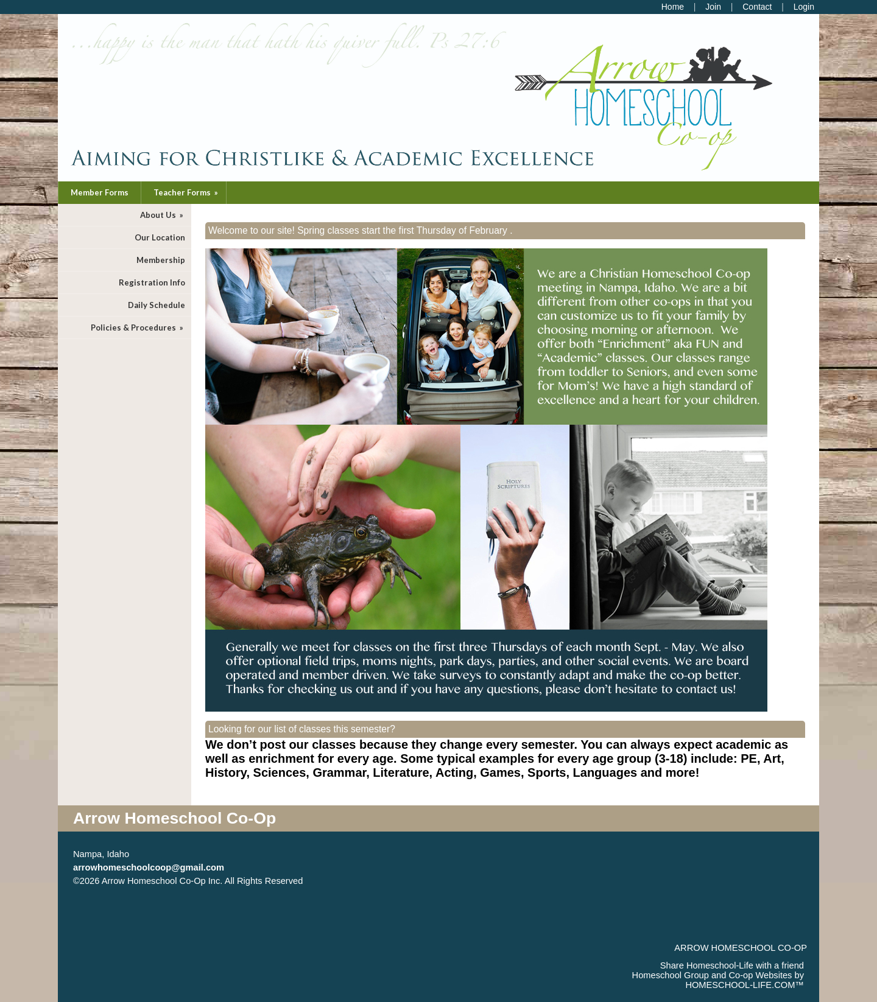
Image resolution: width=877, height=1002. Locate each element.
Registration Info (152, 282)
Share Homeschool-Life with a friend (732, 965)
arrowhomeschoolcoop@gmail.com (148, 867)
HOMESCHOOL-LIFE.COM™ (744, 985)
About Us (162, 215)
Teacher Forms (186, 192)
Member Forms (100, 192)
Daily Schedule (156, 305)
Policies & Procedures (138, 327)
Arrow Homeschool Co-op (740, 948)
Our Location (160, 237)
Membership (160, 260)
